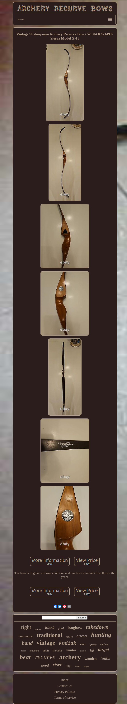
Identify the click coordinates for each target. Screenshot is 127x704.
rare (83, 644)
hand (27, 643)
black (49, 627)
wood (45, 665)
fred (61, 628)
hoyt (68, 665)
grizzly (93, 644)
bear (25, 657)
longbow (75, 628)
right (26, 627)
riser (57, 664)
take (77, 666)
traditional (49, 635)
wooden (90, 659)
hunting (101, 634)
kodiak (67, 643)
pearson (38, 629)
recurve (45, 657)
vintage (46, 642)
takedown (97, 627)
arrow (83, 650)
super (86, 666)
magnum (34, 650)
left (92, 650)
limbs (105, 658)
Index (65, 680)
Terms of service (65, 697)
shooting (58, 650)
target (103, 649)
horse (23, 650)
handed (69, 636)
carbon (104, 644)
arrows (82, 636)
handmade (25, 636)
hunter (71, 650)
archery (70, 657)
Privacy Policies (64, 691)
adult (46, 650)
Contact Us (65, 686)
